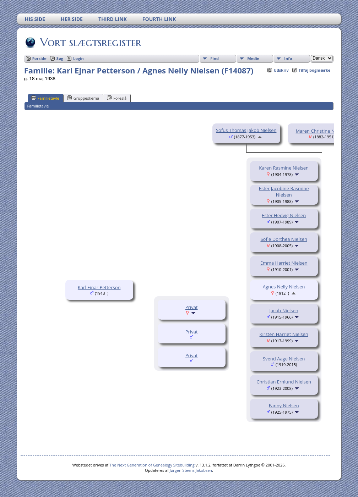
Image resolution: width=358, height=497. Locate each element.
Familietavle (45, 98)
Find (214, 58)
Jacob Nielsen (284, 310)
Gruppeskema (83, 98)
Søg (59, 58)
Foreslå (116, 98)
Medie (253, 58)
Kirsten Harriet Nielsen (284, 334)
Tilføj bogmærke (315, 70)
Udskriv (281, 70)
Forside (39, 58)
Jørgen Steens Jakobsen (191, 470)
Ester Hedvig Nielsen (284, 215)
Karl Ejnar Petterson (99, 287)
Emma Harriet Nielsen (284, 263)
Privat (191, 307)
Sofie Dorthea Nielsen (283, 239)
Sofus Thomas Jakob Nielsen (246, 130)
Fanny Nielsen (284, 405)
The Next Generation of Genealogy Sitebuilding (152, 465)
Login (78, 58)
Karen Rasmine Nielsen (284, 168)
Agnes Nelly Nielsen (284, 286)
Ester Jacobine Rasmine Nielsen (284, 191)
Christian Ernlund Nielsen (283, 382)
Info (288, 58)
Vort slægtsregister (90, 42)
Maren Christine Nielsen (321, 131)
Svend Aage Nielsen (284, 358)
